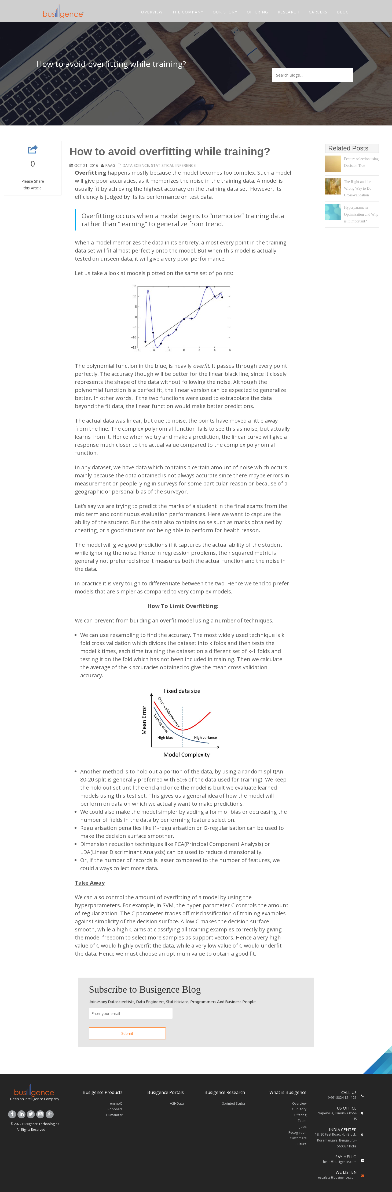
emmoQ (116, 1103)
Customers (298, 1138)
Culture (300, 1144)
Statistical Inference (173, 165)
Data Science (135, 165)
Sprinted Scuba (233, 1103)
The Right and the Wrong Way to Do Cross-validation (357, 188)
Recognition (297, 1132)
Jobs (303, 1126)
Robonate (115, 1109)
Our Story (299, 1109)
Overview (299, 1103)
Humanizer (114, 1115)
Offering (300, 1115)
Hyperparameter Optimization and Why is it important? (361, 214)
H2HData (177, 1103)
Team (302, 1120)
